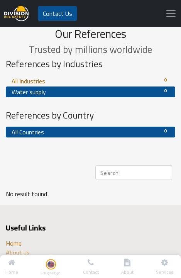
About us (18, 252)
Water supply (90, 92)
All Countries (90, 132)
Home (14, 243)
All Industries (90, 81)
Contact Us (57, 13)
